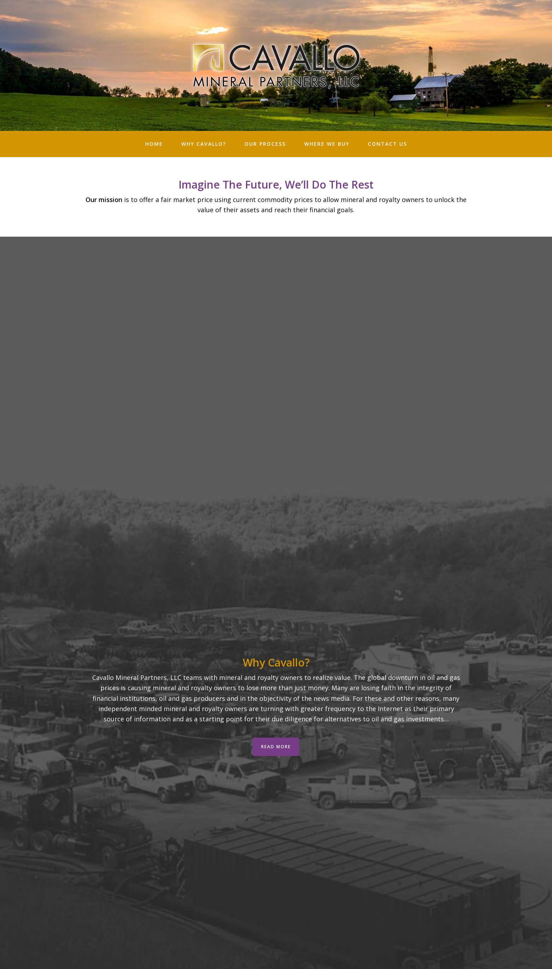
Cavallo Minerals (276, 65)
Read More (276, 747)
